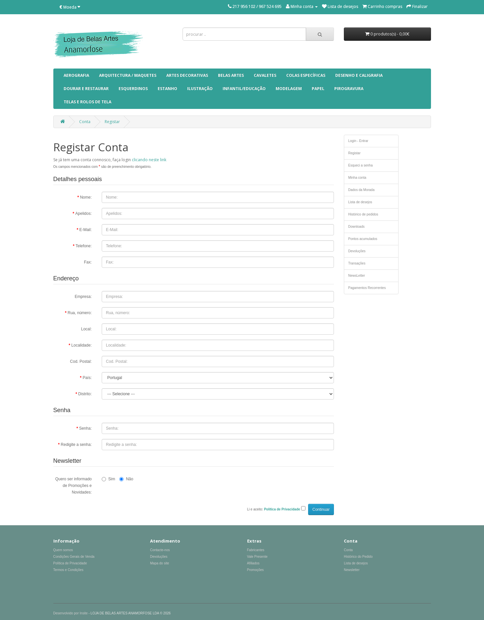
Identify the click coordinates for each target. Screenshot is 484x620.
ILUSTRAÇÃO (200, 88)
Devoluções (356, 251)
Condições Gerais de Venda (74, 556)
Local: (86, 329)
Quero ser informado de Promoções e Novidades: (73, 486)
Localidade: (81, 345)
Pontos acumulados (362, 239)
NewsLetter (356, 275)
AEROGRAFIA (76, 75)
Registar (112, 121)
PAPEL (318, 88)
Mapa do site (159, 563)
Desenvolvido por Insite (70, 613)
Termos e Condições (68, 570)
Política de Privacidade (70, 563)
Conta (84, 121)
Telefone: (84, 246)
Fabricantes (255, 550)
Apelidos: (83, 213)
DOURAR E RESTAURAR (86, 88)
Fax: (87, 262)
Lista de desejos (360, 202)
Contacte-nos (160, 550)
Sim (108, 479)
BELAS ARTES (231, 75)
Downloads (356, 226)
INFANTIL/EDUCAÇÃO (244, 88)
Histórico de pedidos (363, 214)
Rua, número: (80, 312)
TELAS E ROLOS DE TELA (87, 102)
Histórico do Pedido (358, 556)
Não (126, 479)
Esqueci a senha (360, 165)
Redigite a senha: (76, 444)
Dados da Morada (361, 190)
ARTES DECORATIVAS (187, 75)
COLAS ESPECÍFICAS (305, 75)
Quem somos (63, 550)
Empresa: (83, 296)
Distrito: (85, 394)
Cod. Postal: (80, 361)
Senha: (85, 428)
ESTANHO (167, 88)
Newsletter (351, 570)
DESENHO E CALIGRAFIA (359, 75)
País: (86, 377)
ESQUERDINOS (133, 88)
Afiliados (253, 563)
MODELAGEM (289, 88)
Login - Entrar (358, 141)
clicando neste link (149, 160)
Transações (356, 263)
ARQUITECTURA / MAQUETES (127, 75)
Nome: (85, 197)
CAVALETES (265, 75)
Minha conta (357, 177)
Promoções (255, 570)
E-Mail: (85, 229)
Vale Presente (257, 556)
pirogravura (348, 88)
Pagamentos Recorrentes (367, 288)
